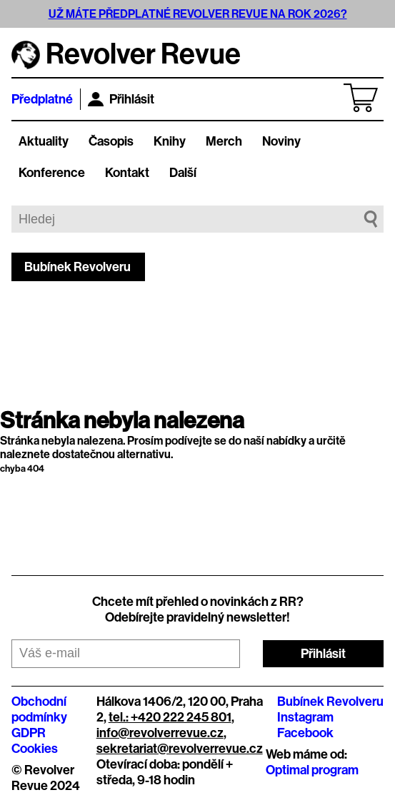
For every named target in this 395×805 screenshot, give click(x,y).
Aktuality (44, 141)
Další (182, 173)
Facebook (305, 733)
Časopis (111, 141)
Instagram (305, 717)
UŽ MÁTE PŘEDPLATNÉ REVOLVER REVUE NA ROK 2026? (198, 14)
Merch (224, 141)
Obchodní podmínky (39, 709)
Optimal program (312, 770)
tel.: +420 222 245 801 (170, 717)
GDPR (28, 733)
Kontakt (127, 173)
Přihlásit (121, 99)
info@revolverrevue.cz (160, 733)
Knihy (170, 141)
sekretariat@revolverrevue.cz (179, 748)
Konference (52, 173)
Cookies (34, 748)
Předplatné (42, 99)
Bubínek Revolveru (77, 267)
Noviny (281, 141)
